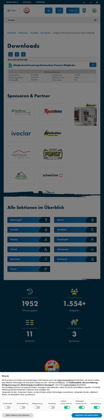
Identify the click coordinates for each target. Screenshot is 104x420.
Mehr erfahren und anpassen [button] (17, 415)
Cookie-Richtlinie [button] (69, 385)
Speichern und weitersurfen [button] (86, 415)
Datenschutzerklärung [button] (65, 380)
